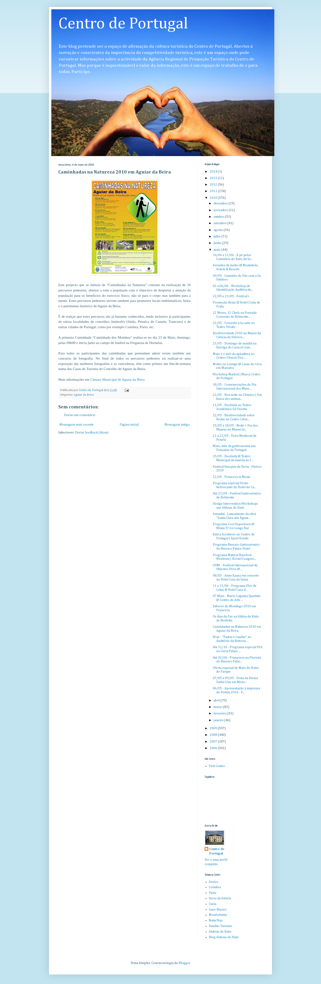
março (218, 707)
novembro (221, 210)
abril (217, 700)
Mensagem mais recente (76, 424)
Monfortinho (218, 915)
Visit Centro (217, 766)
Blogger (184, 963)
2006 (214, 748)
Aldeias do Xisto (220, 931)
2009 (214, 728)
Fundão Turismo (220, 926)
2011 (214, 191)
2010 (214, 198)
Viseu (212, 892)
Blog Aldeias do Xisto (224, 937)
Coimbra (215, 887)
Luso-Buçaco (218, 909)
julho (217, 236)
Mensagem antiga (177, 424)
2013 (214, 178)
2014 (214, 171)
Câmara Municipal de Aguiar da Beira (117, 379)
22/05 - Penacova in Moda (231, 477)
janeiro (218, 720)
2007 (214, 741)
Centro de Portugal (123, 24)
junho (217, 243)
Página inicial (129, 424)
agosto (218, 230)
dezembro (221, 203)
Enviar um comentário (79, 415)
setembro (220, 223)
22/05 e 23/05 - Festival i (231, 296)
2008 (214, 735)
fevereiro (220, 713)
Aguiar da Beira (84, 394)
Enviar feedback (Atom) (91, 432)
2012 (214, 184)
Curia (212, 904)
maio (217, 249)
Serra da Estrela (220, 898)
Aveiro (213, 882)
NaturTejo (216, 920)
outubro (219, 216)
